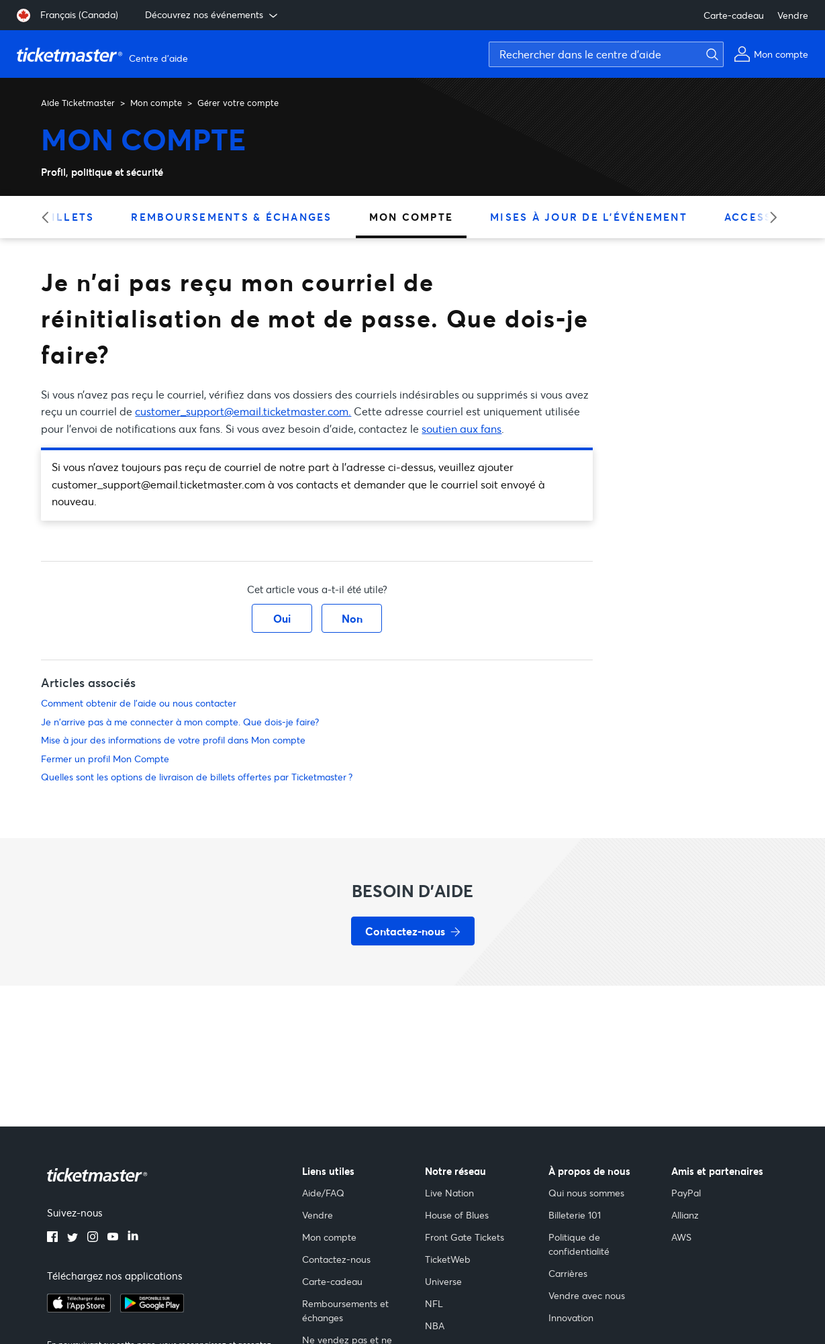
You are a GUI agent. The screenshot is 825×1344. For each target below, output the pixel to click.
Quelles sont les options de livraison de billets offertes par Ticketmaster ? (196, 776)
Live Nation (449, 1192)
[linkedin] (133, 1238)
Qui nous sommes (586, 1192)
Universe (443, 1281)
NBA (434, 1325)
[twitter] (72, 1238)
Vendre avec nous (586, 1295)
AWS (681, 1237)
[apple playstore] (79, 1308)
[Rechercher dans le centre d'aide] (606, 54)
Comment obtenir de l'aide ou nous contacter (138, 702)
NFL (434, 1303)
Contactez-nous (336, 1259)
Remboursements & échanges (231, 216)
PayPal (686, 1192)
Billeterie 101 (574, 1214)
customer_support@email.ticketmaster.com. (243, 411)
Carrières (567, 1273)
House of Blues (457, 1214)
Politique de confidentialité (579, 1244)
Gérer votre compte (238, 103)
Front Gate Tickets (464, 1237)
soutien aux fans (461, 428)
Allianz (685, 1214)
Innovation (570, 1317)
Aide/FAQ (323, 1192)
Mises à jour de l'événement (588, 216)
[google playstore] (152, 1308)
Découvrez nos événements (212, 14)
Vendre (792, 15)
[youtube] (112, 1238)
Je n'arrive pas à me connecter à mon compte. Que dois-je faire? (180, 721)
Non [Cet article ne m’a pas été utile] (352, 618)
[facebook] (52, 1238)
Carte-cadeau (733, 15)
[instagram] (92, 1238)
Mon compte (156, 103)
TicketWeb (448, 1259)
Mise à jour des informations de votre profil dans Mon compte (173, 739)
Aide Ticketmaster (78, 103)
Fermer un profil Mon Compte (105, 758)
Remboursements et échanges (345, 1310)
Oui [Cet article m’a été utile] (282, 618)
